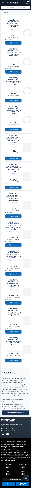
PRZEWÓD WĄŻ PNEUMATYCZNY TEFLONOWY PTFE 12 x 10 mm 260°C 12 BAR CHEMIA (13, 110)
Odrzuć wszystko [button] (8, 484)
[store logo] (12, 3)
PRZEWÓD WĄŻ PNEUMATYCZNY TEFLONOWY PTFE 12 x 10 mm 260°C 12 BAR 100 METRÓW (13, 283)
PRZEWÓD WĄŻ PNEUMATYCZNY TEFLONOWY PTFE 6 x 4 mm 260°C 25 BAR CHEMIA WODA (13, 52)
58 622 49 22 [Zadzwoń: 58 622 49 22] (24, 2)
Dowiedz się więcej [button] (15, 479)
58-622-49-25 (15, 431)
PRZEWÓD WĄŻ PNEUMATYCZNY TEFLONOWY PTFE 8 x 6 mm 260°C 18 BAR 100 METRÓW (13, 312)
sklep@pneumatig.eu (9, 428)
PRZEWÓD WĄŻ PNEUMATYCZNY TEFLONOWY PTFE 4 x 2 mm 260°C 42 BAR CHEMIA (13, 23)
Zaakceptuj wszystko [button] (23, 483)
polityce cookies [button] (12, 449)
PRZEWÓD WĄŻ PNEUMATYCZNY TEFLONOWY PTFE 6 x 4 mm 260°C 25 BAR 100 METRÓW (13, 225)
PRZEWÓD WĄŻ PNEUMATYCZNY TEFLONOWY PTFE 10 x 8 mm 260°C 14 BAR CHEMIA (13, 81)
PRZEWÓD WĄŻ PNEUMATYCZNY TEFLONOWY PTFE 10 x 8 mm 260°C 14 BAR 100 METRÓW (13, 341)
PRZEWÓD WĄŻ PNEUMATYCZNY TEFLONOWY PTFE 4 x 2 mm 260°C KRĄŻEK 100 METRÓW (13, 254)
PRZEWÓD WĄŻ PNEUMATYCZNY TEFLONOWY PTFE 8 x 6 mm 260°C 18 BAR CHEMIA (13, 139)
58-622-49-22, (7, 431)
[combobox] (15, 7)
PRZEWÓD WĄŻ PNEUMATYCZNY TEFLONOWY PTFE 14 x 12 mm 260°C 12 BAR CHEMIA (13, 168)
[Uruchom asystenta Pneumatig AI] (26, 478)
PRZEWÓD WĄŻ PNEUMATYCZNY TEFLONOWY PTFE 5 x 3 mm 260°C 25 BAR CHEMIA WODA (13, 197)
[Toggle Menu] (2, 2)
